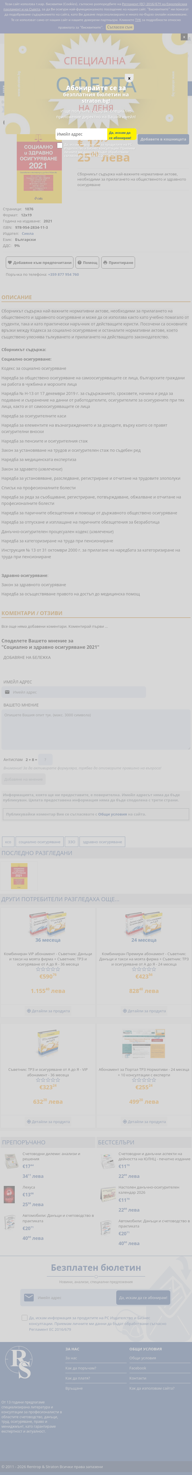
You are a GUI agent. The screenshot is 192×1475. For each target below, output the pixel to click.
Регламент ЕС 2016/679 (97, 155)
